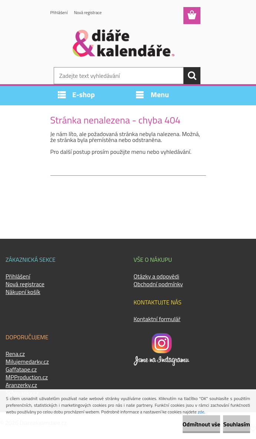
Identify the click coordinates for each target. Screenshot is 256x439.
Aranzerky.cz (21, 384)
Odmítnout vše (201, 424)
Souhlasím (236, 424)
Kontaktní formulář (157, 318)
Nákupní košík (23, 291)
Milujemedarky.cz (27, 361)
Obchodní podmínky (158, 284)
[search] (191, 75)
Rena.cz (15, 353)
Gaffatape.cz (21, 369)
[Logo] (123, 43)
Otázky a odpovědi (156, 276)
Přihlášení (59, 12)
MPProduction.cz (27, 377)
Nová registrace (89, 12)
